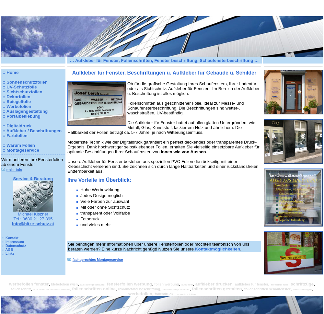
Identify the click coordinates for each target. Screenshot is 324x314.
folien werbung (167, 284)
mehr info (14, 169)
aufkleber (187, 284)
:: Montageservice (20, 150)
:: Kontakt (9, 238)
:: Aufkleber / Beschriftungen (31, 130)
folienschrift (21, 289)
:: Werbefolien (16, 106)
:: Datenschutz (13, 246)
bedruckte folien (186, 294)
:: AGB (7, 249)
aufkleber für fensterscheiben (51, 289)
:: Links (8, 253)
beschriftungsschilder (176, 289)
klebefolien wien (64, 284)
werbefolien (140, 293)
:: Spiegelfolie (16, 101)
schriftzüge (302, 284)
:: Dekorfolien (15, 96)
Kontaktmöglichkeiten (217, 249)
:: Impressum (12, 242)
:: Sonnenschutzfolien (24, 82)
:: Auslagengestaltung (24, 111)
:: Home (9, 72)
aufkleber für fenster (251, 284)
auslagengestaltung (92, 284)
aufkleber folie (279, 284)
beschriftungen (302, 289)
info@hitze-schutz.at (33, 223)
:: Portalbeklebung (20, 116)
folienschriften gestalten (217, 288)
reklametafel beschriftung (139, 289)
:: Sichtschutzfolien (21, 91)
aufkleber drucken (214, 284)
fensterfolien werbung (129, 284)
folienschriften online (94, 288)
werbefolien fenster (29, 284)
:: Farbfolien (14, 135)
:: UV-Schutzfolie (19, 87)
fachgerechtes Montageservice (98, 260)
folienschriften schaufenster (267, 289)
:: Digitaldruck (16, 125)
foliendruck (164, 294)
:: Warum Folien (18, 145)
